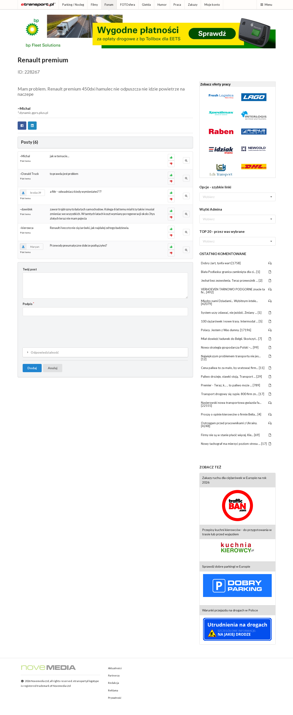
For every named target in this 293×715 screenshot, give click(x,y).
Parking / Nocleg (73, 4)
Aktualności (115, 668)
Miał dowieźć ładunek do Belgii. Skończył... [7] (236, 339)
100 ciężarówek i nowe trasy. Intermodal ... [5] (236, 321)
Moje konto (212, 4)
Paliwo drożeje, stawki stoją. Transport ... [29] (236, 376)
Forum (109, 4)
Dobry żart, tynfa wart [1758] (236, 263)
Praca (177, 4)
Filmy (94, 4)
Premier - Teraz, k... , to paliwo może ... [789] (236, 385)
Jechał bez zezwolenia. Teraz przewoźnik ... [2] (236, 280)
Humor (162, 4)
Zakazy (193, 4)
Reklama (113, 690)
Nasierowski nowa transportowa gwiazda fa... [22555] (236, 404)
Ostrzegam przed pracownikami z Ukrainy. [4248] (236, 424)
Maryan (29, 246)
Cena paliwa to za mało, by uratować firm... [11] (236, 368)
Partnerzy (114, 675)
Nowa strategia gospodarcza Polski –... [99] (236, 347)
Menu (266, 4)
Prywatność (114, 697)
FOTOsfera (127, 4)
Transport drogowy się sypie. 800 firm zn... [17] (236, 394)
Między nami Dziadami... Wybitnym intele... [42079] (236, 302)
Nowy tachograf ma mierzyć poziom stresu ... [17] (236, 444)
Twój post (30, 269)
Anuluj (52, 368)
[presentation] (57, 328)
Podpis (28, 304)
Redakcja (113, 682)
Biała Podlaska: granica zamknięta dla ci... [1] (236, 272)
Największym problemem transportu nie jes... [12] (236, 357)
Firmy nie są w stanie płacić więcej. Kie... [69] (236, 435)
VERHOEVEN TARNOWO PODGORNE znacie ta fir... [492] (236, 290)
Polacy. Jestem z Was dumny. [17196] (236, 330)
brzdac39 (30, 193)
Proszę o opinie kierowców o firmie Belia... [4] (236, 414)
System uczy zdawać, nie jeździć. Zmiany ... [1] (236, 312)
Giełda (146, 4)
